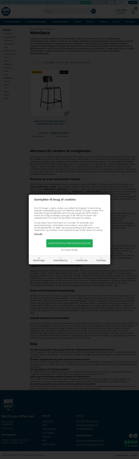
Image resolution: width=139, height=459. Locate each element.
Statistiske (101, 260)
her (50, 228)
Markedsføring (60, 260)
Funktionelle (82, 260)
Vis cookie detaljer (69, 250)
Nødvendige (39, 260)
